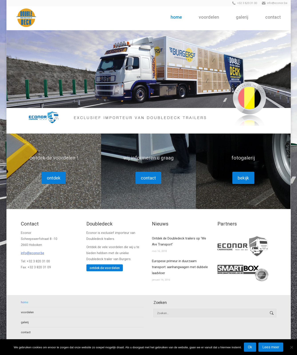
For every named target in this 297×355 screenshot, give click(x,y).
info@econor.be (32, 253)
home (24, 302)
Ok (250, 347)
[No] (291, 347)
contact (26, 332)
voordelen (27, 312)
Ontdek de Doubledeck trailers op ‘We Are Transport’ (179, 241)
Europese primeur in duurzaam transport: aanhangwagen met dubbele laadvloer (180, 267)
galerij (25, 322)
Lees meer (270, 347)
